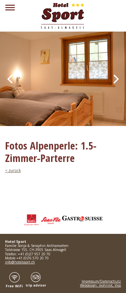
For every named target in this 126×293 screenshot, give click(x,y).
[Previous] (10, 79)
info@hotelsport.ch (20, 262)
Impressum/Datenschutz (101, 281)
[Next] (115, 79)
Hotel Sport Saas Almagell (63, 16)
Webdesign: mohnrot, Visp (100, 285)
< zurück (13, 170)
